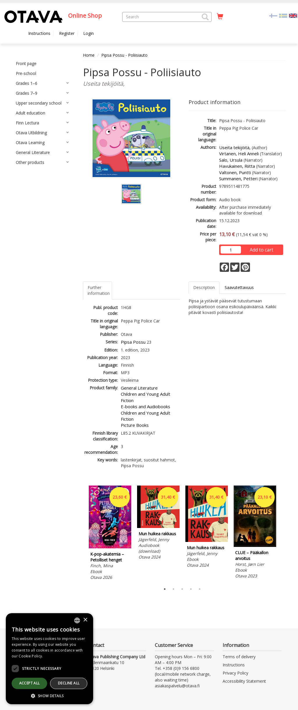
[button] (205, 16)
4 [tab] (191, 589)
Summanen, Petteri (238, 178)
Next (283, 534)
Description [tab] (204, 287)
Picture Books (135, 425)
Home (89, 55)
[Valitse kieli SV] (283, 15)
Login (88, 33)
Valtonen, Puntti (235, 172)
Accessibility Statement (244, 681)
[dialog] (49, 658)
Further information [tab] (99, 290)
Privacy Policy (235, 673)
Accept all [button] (29, 683)
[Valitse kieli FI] (273, 15)
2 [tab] (173, 589)
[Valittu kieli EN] (293, 15)
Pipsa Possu (133, 342)
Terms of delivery (239, 656)
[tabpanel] (110, 534)
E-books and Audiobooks (145, 406)
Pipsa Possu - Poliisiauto (124, 55)
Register (66, 33)
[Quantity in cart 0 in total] (220, 17)
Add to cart (261, 250)
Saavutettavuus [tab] (239, 287)
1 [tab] (165, 589)
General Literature (139, 388)
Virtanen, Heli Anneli (239, 153)
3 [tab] (182, 589)
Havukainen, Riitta (237, 166)
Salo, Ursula (230, 160)
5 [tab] (200, 589)
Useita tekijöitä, (235, 147)
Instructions (39, 33)
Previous (81, 534)
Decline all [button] (68, 683)
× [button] (85, 620)
